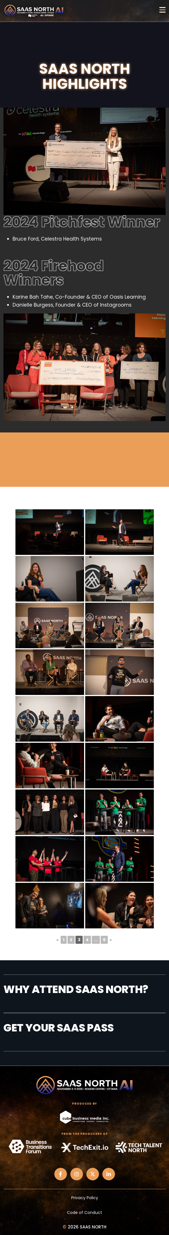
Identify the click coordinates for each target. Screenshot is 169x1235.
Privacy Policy (84, 1198)
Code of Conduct (84, 1212)
